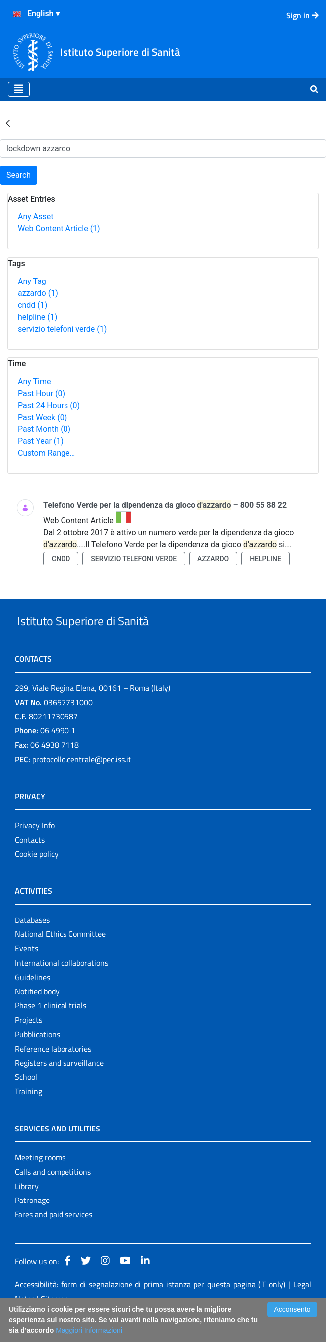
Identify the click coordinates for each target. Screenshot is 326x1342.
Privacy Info (35, 848)
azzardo (38, 293)
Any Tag (32, 281)
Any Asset (35, 216)
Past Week (42, 417)
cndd (32, 305)
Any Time (34, 381)
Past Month (44, 429)
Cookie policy (37, 877)
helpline (37, 317)
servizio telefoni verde (62, 329)
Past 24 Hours (49, 405)
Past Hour (41, 393)
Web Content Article (59, 228)
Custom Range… (46, 453)
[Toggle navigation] (19, 89)
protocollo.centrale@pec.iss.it (81, 782)
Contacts (30, 862)
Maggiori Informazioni (89, 1330)
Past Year (41, 441)
